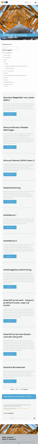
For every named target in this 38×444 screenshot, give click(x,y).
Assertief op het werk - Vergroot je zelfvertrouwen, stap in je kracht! (18, 303)
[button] (35, 2)
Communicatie (7, 55)
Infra (5, 61)
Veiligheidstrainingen (8, 82)
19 (21, 389)
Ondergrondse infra (9, 68)
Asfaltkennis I (9, 215)
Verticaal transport (8, 84)
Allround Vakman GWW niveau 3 (18, 161)
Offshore (6, 77)
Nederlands (28, 2)
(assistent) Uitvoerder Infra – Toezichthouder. (16, 409)
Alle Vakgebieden (8, 52)
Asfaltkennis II (10, 241)
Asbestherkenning (11, 188)
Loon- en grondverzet (9, 70)
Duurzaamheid (7, 57)
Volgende (25, 389)
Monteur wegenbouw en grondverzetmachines (16, 66)
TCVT (6, 86)
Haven (5, 59)
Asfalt (6, 63)
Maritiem (6, 73)
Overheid (6, 79)
